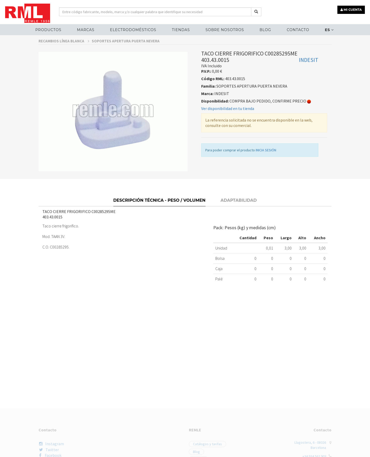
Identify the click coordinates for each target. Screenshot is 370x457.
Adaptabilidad (238, 212)
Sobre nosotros (225, 30)
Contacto (298, 30)
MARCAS (86, 30)
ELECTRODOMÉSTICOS (133, 30)
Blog (265, 30)
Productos (48, 30)
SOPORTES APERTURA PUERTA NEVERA (126, 54)
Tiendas (181, 30)
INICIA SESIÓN (266, 163)
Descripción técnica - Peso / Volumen (159, 212)
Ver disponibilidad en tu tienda (227, 122)
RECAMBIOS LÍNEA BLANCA (64, 54)
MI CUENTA (351, 10)
